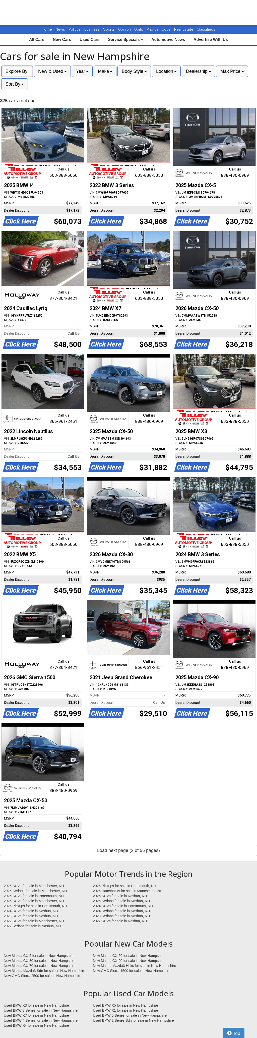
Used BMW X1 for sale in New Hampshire (125, 1010)
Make (105, 71)
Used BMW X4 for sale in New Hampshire (36, 1025)
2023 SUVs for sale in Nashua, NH (31, 916)
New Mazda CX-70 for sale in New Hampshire (40, 966)
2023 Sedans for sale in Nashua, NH (121, 916)
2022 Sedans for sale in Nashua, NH (32, 926)
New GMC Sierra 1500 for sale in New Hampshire (131, 971)
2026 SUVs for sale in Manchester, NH (34, 886)
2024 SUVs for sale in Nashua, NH (31, 911)
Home (47, 29)
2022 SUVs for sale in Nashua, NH (120, 921)
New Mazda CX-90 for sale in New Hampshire (129, 961)
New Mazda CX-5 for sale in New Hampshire (39, 956)
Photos (153, 29)
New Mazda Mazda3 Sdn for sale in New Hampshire (44, 971)
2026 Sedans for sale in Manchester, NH (35, 891)
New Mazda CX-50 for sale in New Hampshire (129, 956)
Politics (75, 29)
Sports (109, 29)
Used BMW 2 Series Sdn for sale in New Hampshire (133, 1020)
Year (82, 71)
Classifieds (206, 29)
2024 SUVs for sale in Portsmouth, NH (123, 906)
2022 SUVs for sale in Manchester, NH (34, 921)
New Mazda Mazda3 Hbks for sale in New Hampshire (134, 966)
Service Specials (125, 39)
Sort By (15, 84)
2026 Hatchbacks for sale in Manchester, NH (127, 891)
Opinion (125, 29)
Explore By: (17, 71)
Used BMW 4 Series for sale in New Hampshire (41, 1020)
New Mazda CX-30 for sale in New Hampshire (40, 961)
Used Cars (89, 39)
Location (166, 71)
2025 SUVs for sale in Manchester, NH (34, 901)
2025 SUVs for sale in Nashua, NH (120, 896)
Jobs (167, 29)
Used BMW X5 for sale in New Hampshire (125, 1005)
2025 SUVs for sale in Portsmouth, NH (34, 896)
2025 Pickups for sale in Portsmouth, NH (35, 906)
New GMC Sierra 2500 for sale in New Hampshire (42, 976)
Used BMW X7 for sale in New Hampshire (36, 1015)
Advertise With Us (211, 39)
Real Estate (184, 29)
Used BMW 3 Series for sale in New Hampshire (41, 1010)
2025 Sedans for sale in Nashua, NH (121, 901)
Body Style (134, 71)
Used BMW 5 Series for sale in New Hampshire (130, 1015)
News (60, 29)
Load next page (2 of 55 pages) (128, 850)
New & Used (52, 71)
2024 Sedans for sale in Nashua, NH (121, 911)
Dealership (198, 71)
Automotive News (168, 39)
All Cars (36, 39)
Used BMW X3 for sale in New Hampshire (36, 1005)
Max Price (232, 71)
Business (92, 29)
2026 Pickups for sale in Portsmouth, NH (124, 886)
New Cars (62, 39)
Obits (139, 29)
